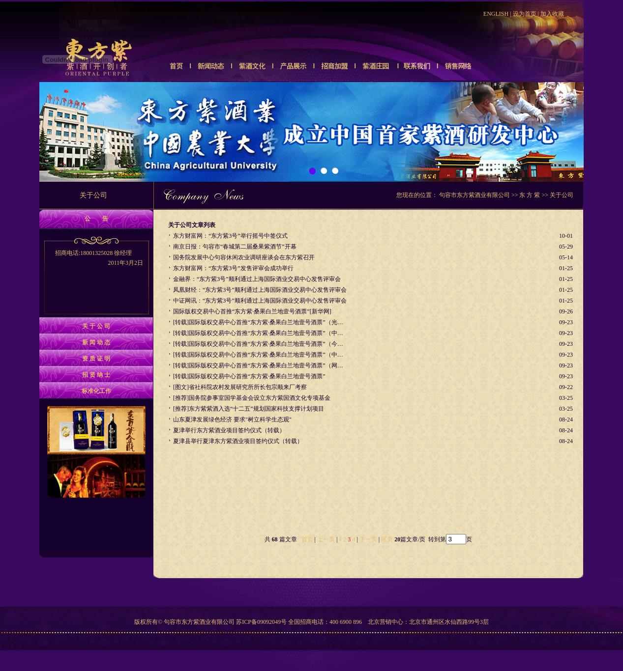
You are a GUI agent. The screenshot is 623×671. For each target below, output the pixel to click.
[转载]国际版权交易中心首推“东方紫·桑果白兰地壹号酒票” (249, 376)
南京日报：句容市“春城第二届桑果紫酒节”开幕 (235, 246)
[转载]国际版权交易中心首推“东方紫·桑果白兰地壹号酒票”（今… (258, 343)
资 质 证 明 (96, 358)
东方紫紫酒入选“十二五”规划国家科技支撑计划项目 (256, 408)
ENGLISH (495, 13)
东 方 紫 (529, 195)
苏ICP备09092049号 (261, 621)
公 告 (96, 218)
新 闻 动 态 (96, 342)
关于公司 (561, 195)
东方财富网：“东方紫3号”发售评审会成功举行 (233, 268)
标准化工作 (96, 391)
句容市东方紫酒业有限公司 (474, 195)
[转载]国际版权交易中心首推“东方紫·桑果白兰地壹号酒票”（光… (258, 322)
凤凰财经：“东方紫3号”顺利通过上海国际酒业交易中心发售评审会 (260, 289)
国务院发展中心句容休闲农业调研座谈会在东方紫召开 (244, 257)
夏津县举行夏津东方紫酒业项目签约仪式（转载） (238, 441)
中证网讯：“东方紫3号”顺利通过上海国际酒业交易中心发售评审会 (260, 300)
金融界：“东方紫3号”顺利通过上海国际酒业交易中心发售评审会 (257, 279)
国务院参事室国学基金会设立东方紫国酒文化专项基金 (259, 397)
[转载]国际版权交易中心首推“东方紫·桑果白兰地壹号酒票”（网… (258, 365)
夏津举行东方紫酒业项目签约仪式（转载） (229, 430)
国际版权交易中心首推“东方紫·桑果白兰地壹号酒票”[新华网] (252, 311)
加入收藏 (552, 13)
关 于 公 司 (96, 326)
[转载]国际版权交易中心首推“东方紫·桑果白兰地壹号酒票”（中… (258, 333)
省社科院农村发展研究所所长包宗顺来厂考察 (248, 387)
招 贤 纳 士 (96, 374)
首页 (307, 539)
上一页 (326, 539)
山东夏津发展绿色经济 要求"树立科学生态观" (232, 419)
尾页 (386, 539)
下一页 (368, 539)
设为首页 (524, 13)
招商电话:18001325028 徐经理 (96, 259)
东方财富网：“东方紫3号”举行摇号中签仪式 (230, 235)
